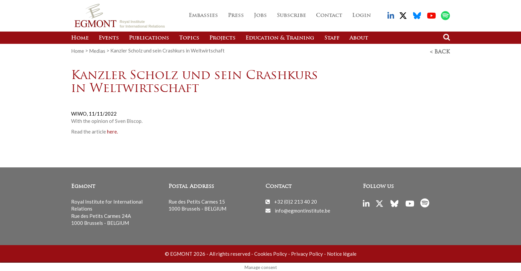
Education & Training (280, 38)
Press (236, 15)
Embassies (203, 15)
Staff (332, 38)
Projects (222, 38)
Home (80, 38)
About (359, 38)
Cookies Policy (270, 252)
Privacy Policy (307, 252)
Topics (189, 38)
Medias (97, 50)
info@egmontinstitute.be (302, 209)
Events (109, 38)
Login (361, 15)
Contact (329, 15)
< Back (440, 50)
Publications (149, 38)
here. (112, 130)
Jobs (260, 15)
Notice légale (342, 252)
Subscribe (291, 15)
